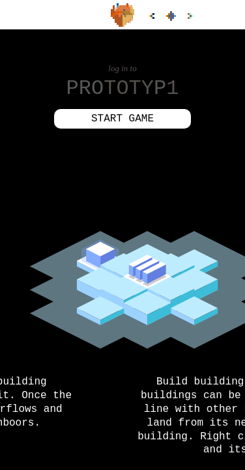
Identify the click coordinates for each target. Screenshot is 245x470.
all (170, 15)
